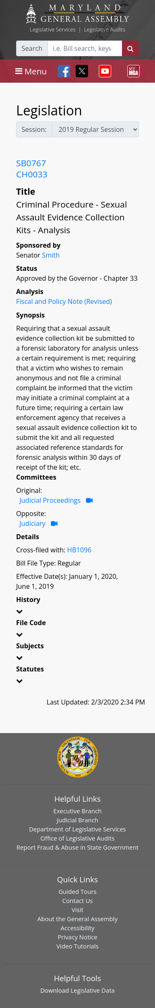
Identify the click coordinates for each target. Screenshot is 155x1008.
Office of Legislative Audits (77, 838)
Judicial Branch (77, 820)
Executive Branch (77, 811)
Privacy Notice (77, 937)
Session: (34, 129)
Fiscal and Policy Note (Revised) (64, 301)
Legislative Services (53, 29)
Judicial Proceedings (50, 500)
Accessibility (78, 928)
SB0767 (31, 163)
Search (32, 48)
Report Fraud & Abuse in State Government (77, 847)
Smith (51, 255)
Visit (77, 909)
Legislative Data (93, 990)
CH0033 (32, 174)
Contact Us (77, 900)
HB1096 (79, 549)
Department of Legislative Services (77, 829)
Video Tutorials (78, 946)
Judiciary (32, 523)
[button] (77, 613)
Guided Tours (77, 891)
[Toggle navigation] (31, 71)
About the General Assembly (77, 919)
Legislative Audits (104, 29)
